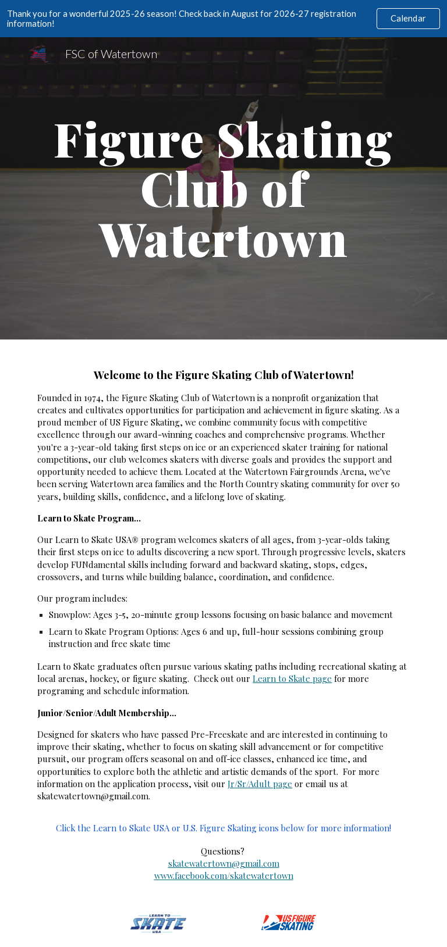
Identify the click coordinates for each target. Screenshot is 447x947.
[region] (223, 18)
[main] (223, 188)
